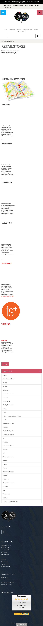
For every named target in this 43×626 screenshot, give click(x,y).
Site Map (3, 559)
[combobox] (21, 36)
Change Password (5, 566)
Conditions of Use (5, 550)
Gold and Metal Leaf (8, 423)
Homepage (4, 41)
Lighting (5, 497)
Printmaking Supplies (8, 483)
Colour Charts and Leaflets (10, 501)
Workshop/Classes (27, 29)
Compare (3, 564)
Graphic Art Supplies (8, 434)
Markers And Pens (8, 445)
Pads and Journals (8, 457)
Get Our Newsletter (18, 5)
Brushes (5, 386)
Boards (5, 382)
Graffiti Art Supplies (8, 431)
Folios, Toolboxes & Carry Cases (12, 416)
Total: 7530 (21, 607)
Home (5, 29)
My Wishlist (4, 561)
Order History (5, 554)
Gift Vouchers (7, 5)
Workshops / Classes (6, 584)
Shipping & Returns (6, 545)
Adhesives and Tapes (9, 379)
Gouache (5, 427)
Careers (19, 29)
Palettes (5, 460)
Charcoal (5, 397)
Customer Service (34, 5)
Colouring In (6, 401)
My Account (21, 31)
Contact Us (4, 557)
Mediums (5, 449)
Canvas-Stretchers (8, 394)
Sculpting (5, 486)
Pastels (5, 468)
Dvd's (4, 408)
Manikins (5, 442)
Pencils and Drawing (8, 471)
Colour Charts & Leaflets (7, 582)
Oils (4, 453)
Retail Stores (12, 29)
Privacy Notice (5, 547)
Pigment (5, 475)
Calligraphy (6, 390)
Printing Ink (6, 479)
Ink (4, 438)
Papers (5, 464)
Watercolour (6, 494)
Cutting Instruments (8, 405)
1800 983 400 (7, 8)
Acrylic (5, 375)
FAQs (26, 5)
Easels (4, 412)
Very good (21, 602)
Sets (4, 490)
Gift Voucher (6, 420)
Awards (36, 29)
